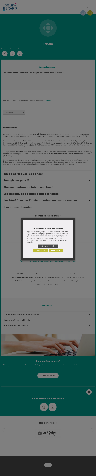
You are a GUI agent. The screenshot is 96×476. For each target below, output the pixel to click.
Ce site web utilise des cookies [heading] (48, 228)
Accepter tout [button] (40, 250)
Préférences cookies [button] (48, 246)
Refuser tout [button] (55, 250)
